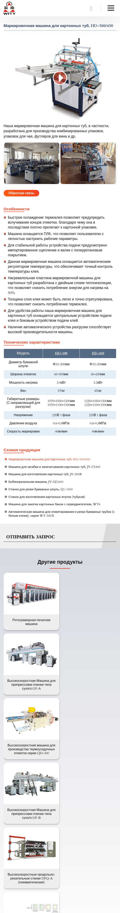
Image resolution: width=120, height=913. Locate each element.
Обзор (12, 848)
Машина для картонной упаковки (32, 790)
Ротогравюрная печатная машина (31, 622)
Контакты (14, 859)
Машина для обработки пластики (33, 803)
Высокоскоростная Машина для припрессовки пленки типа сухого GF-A (89, 624)
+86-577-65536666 (22, 885)
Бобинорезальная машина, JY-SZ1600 (36, 482)
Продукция (16, 783)
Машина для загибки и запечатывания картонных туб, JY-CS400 (54, 467)
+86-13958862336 (21, 878)
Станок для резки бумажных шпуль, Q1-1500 (41, 489)
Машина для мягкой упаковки (30, 797)
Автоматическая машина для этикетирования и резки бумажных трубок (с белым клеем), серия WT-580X (62, 514)
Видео (12, 841)
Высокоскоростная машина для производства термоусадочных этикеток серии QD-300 (31, 688)
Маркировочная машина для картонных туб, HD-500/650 (49, 459)
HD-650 (98, 353)
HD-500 (61, 353)
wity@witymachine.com (26, 872)
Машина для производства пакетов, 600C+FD (88, 750)
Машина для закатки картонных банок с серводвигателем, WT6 (54, 504)
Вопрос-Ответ (18, 834)
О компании (17, 821)
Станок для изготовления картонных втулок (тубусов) (47, 497)
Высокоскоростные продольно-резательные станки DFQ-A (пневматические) (31, 752)
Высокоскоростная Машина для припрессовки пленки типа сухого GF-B (89, 688)
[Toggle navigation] (111, 8)
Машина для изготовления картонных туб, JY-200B (45, 474)
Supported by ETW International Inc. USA (60, 907)
